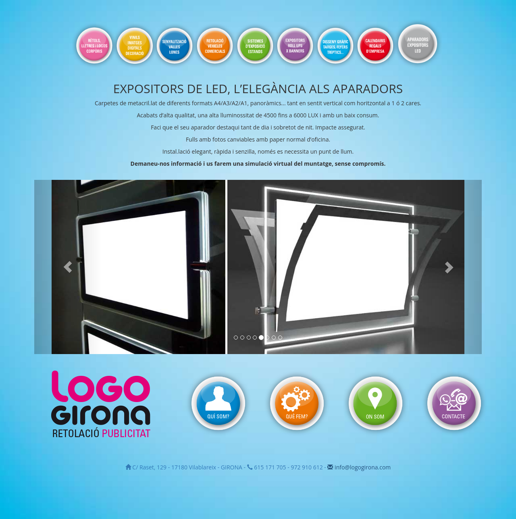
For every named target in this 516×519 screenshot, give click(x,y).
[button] (68, 267)
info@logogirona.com (359, 467)
